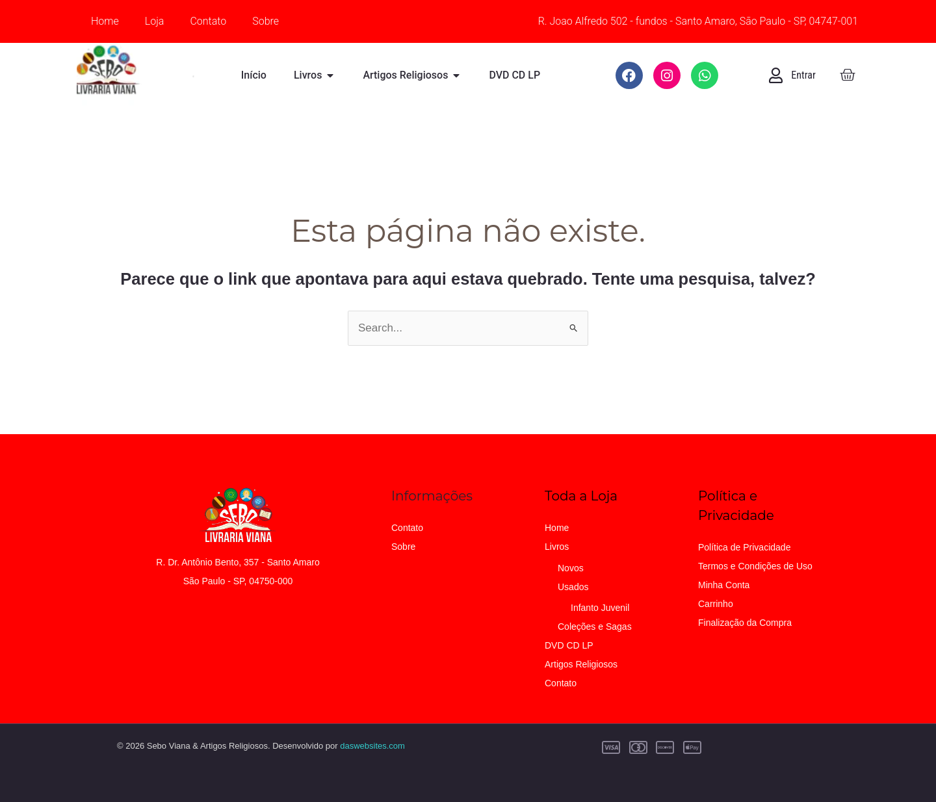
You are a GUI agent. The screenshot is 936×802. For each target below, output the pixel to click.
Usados (573, 587)
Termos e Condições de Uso (755, 566)
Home (105, 21)
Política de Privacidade (744, 547)
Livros (557, 546)
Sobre (265, 21)
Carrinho (715, 604)
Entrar (803, 75)
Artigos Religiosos (581, 664)
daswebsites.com (372, 746)
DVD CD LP (569, 645)
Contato (208, 21)
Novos (571, 568)
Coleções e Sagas (595, 626)
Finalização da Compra (745, 622)
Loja (154, 21)
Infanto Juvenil (600, 607)
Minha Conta (723, 585)
